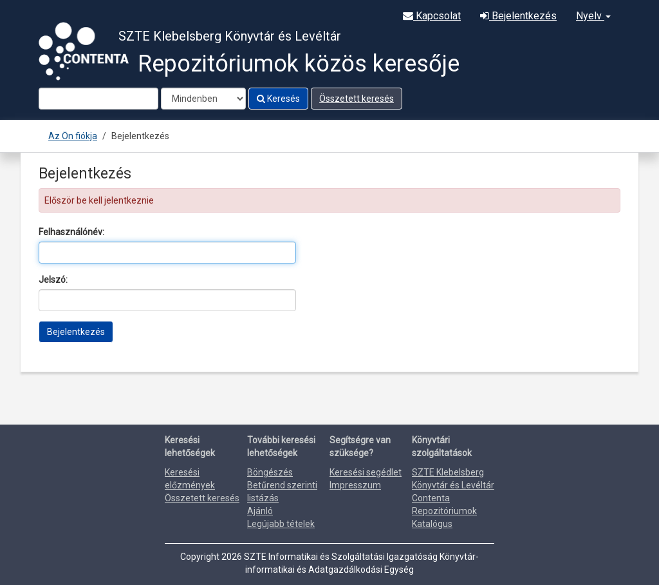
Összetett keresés (356, 98)
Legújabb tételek (281, 524)
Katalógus (432, 524)
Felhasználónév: (71, 232)
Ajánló (260, 511)
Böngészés (270, 472)
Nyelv (593, 16)
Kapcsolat (432, 16)
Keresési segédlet (366, 472)
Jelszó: (53, 279)
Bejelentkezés (518, 16)
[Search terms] (98, 99)
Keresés (278, 98)
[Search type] (203, 99)
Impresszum (355, 485)
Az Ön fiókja (72, 136)
